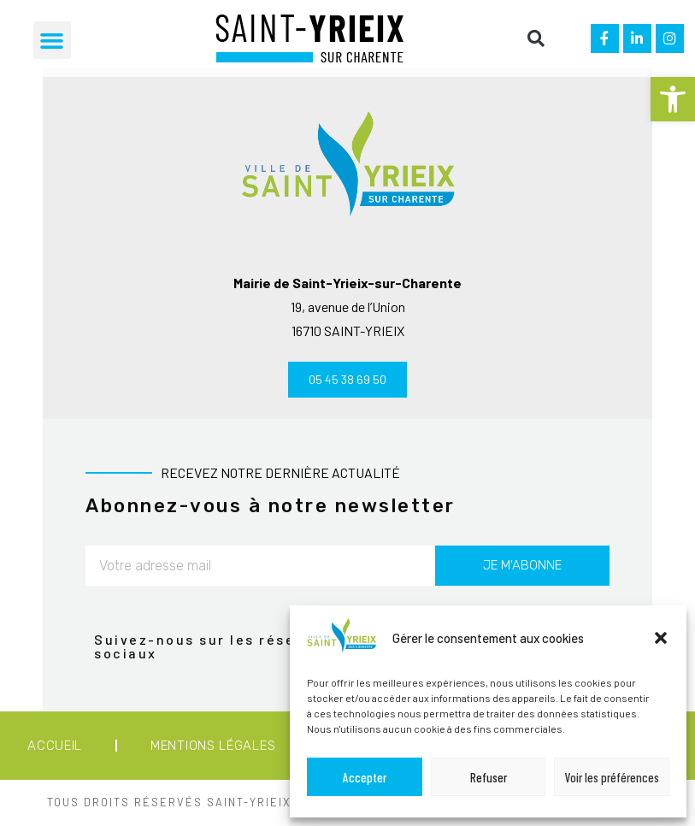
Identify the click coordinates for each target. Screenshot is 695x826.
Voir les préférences (612, 777)
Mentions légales (212, 748)
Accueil (54, 748)
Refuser (488, 777)
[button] (673, 99)
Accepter (364, 777)
